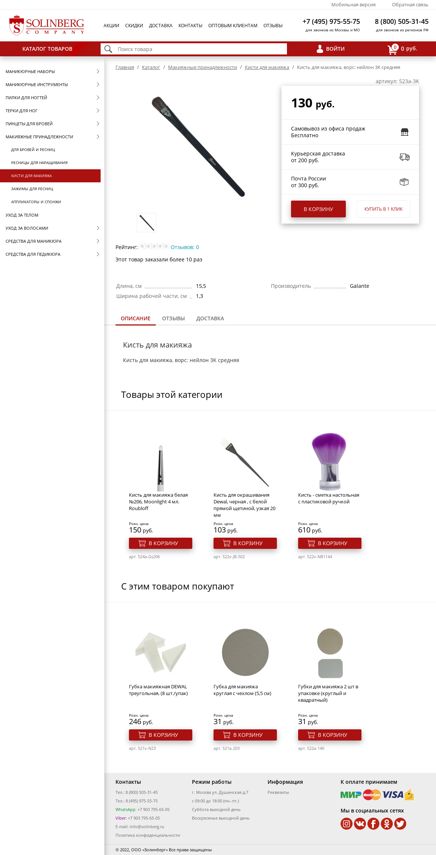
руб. (402, 49)
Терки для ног (22, 110)
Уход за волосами (27, 228)
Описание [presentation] (136, 318)
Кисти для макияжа (31, 175)
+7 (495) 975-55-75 (331, 21)
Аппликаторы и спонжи (36, 201)
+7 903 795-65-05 (153, 809)
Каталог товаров (47, 48)
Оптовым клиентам (233, 25)
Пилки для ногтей (26, 97)
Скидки (134, 25)
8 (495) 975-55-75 (142, 801)
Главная (125, 67)
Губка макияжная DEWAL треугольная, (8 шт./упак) (158, 690)
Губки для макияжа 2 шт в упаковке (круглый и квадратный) (328, 693)
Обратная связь (410, 4)
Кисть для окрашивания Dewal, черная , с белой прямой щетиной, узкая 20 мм (244, 504)
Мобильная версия (353, 4)
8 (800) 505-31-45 (402, 21)
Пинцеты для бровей (29, 123)
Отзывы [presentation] (173, 318)
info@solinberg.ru (147, 826)
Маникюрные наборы (30, 71)
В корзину (318, 209)
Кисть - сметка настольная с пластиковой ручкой (328, 498)
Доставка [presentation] (210, 318)
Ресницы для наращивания (39, 162)
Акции (111, 25)
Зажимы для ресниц (32, 188)
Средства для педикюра (33, 254)
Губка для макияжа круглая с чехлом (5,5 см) (242, 690)
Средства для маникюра (33, 241)
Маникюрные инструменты (37, 84)
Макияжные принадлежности (39, 136)
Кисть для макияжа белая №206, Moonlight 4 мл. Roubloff (158, 501)
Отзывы (272, 25)
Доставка (161, 25)
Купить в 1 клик (383, 209)
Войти (335, 48)
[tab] (136, 319)
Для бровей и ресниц (33, 149)
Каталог (151, 67)
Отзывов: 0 (185, 247)
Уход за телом (22, 215)
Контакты (190, 25)
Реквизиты (278, 792)
